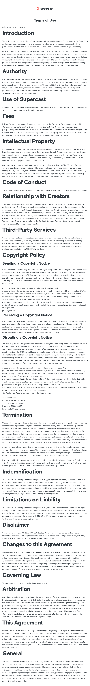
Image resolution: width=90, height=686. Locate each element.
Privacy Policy (72, 51)
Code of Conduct (50, 51)
